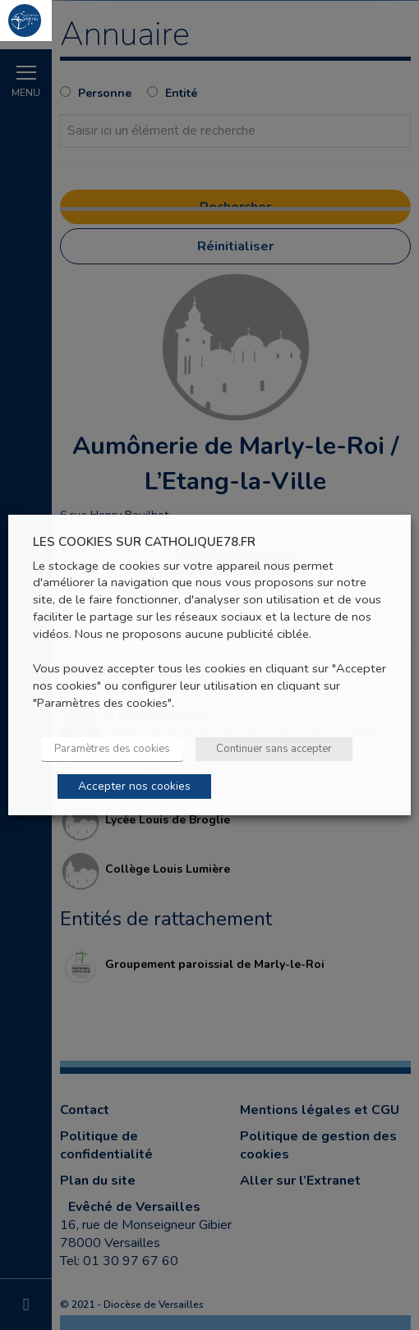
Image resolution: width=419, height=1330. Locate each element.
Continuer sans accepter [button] (274, 748)
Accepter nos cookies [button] (134, 786)
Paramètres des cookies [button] (112, 748)
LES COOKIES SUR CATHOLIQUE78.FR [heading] (144, 542)
